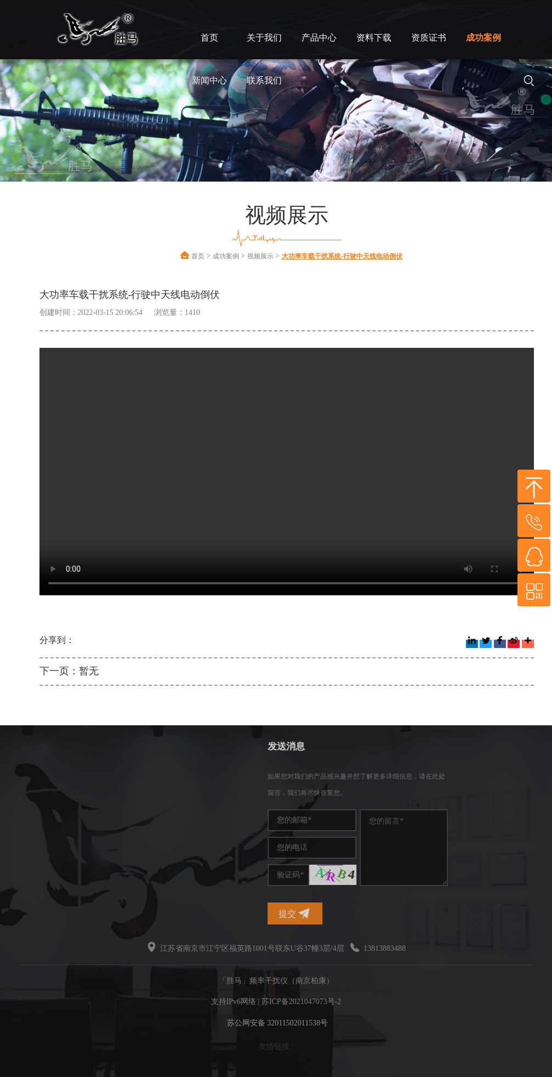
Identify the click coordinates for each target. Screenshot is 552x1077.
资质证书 (428, 37)
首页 (209, 37)
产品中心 (319, 37)
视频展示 (260, 256)
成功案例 (483, 37)
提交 (370, 913)
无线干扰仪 (32, 842)
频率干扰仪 (32, 776)
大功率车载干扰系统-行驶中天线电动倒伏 (342, 256)
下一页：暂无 (69, 671)
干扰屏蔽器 (32, 809)
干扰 (20, 825)
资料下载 (373, 37)
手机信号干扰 (36, 792)
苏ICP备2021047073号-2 (301, 1001)
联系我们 (264, 80)
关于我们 (264, 37)
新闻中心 (209, 80)
